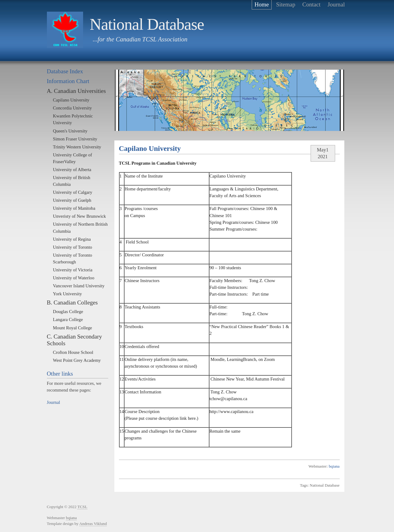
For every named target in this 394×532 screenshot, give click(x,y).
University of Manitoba (74, 208)
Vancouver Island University (79, 285)
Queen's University (70, 130)
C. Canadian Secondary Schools (74, 339)
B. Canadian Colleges (72, 302)
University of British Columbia (71, 181)
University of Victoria (73, 269)
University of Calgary (72, 192)
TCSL (82, 506)
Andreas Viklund (93, 523)
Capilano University (71, 100)
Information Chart (68, 81)
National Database (147, 24)
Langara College (68, 319)
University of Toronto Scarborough (72, 258)
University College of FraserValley (72, 158)
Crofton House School (73, 352)
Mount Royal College (72, 327)
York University (67, 293)
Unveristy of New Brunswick (79, 216)
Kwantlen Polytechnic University (73, 119)
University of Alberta (72, 169)
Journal (53, 402)
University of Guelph (72, 200)
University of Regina (72, 239)
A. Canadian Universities (76, 91)
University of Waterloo (73, 277)
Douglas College (68, 311)
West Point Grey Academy (77, 360)
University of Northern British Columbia (80, 227)
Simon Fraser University (75, 138)
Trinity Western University (77, 146)
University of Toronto (72, 247)
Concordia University (72, 107)
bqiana (334, 466)
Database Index (65, 71)
